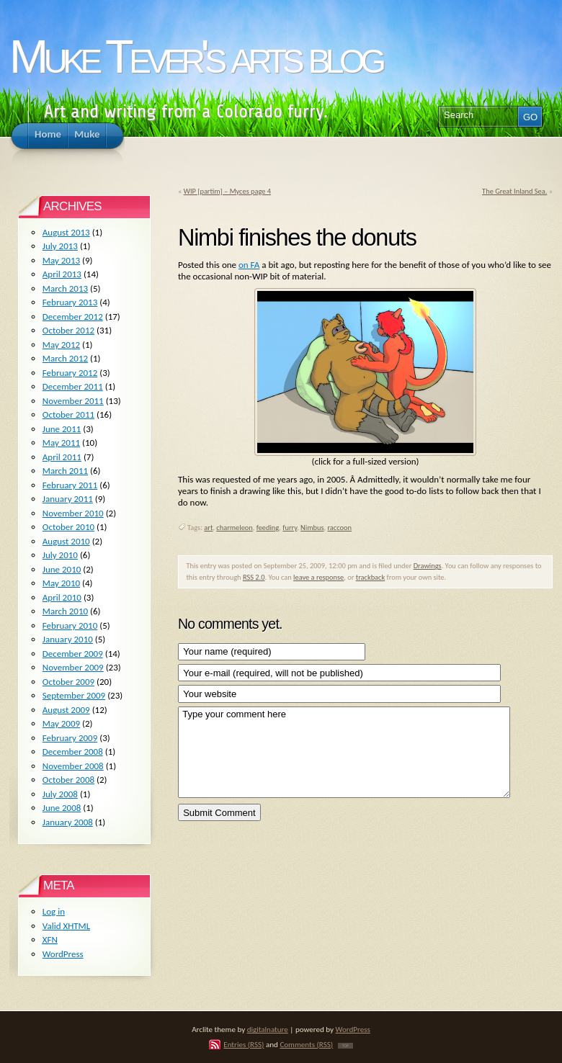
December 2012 (73, 316)
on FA (248, 264)
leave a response (318, 577)
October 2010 (68, 526)
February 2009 (70, 737)
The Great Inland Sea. (514, 191)
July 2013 (60, 246)
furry (289, 527)
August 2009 (66, 709)
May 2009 (61, 723)
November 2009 (73, 667)
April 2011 (62, 457)
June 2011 (62, 428)
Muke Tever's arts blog (195, 56)
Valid (66, 925)
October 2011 (68, 414)
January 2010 (68, 639)
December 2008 (73, 751)
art (208, 527)
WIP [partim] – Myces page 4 (227, 191)
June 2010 (62, 569)
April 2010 (62, 597)
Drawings (428, 565)
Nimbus (312, 527)
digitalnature (267, 1029)
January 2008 (68, 822)
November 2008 (73, 766)
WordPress (63, 953)
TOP (345, 1046)
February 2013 (70, 302)
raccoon (339, 527)
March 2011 (65, 470)
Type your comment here (344, 752)
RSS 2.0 (254, 577)
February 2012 (70, 372)
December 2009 (73, 653)
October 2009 (68, 681)
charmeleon (234, 527)
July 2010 (60, 555)
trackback (370, 577)
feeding (268, 527)
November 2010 (73, 513)
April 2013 (62, 274)
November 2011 (73, 400)
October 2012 (68, 330)
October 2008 (68, 779)
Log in (54, 911)
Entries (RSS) (243, 1044)
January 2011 (68, 498)
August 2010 (66, 541)
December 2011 (73, 386)
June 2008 (62, 807)
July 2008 (60, 794)
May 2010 (61, 583)
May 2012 (61, 344)
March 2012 (65, 358)
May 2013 (61, 260)
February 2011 (70, 485)
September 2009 (74, 695)
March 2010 (65, 611)
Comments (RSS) (306, 1044)
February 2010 (70, 625)
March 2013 (65, 288)
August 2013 (66, 232)
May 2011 (61, 442)
